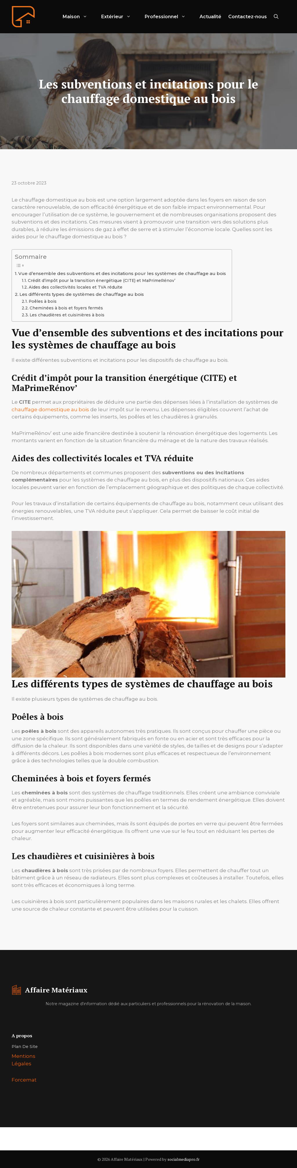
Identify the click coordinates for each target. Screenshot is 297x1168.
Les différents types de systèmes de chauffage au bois (81, 294)
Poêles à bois (43, 301)
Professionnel (169, 16)
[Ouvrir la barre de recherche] (276, 16)
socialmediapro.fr (183, 1159)
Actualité (210, 16)
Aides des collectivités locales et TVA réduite (75, 287)
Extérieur (119, 16)
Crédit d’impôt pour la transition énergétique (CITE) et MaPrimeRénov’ (101, 280)
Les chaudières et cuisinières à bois (67, 315)
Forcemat (24, 1080)
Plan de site (25, 1046)
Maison (78, 16)
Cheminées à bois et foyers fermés (66, 308)
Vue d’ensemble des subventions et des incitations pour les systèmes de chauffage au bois (122, 273)
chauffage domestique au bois (50, 409)
